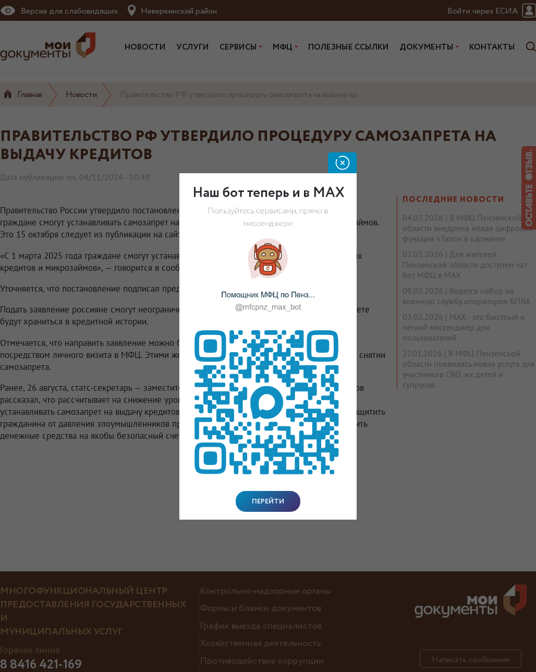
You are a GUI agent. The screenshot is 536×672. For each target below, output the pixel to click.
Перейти (268, 501)
